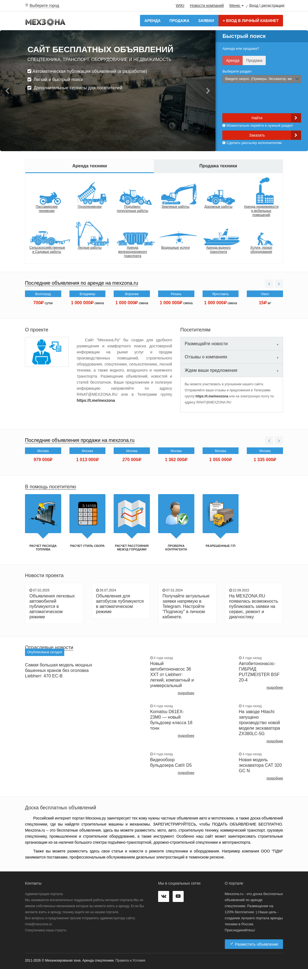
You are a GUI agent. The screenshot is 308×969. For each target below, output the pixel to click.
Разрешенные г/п (221, 545)
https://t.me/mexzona (96, 400)
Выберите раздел (236, 71)
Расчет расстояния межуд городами (132, 547)
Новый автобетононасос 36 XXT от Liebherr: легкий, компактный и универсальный (172, 674)
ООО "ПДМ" (272, 851)
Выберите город (44, 5)
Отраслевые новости (49, 647)
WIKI (180, 5)
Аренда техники (89, 166)
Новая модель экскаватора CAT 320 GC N (260, 765)
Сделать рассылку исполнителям (252, 143)
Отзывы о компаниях (206, 357)
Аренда (152, 20)
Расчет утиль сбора (87, 545)
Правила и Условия (130, 960)
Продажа (179, 20)
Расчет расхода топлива (43, 547)
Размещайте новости (206, 343)
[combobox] (261, 79)
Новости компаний (207, 5)
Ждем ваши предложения (211, 370)
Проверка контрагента (176, 547)
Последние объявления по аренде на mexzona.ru (81, 283)
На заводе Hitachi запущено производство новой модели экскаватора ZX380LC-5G (259, 722)
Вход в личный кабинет (251, 20)
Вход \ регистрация (266, 5)
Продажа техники (218, 166)
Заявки (206, 20)
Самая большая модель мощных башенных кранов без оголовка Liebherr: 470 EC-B (58, 670)
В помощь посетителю (50, 486)
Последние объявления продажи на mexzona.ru (80, 440)
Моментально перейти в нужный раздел (257, 125)
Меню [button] (236, 5)
